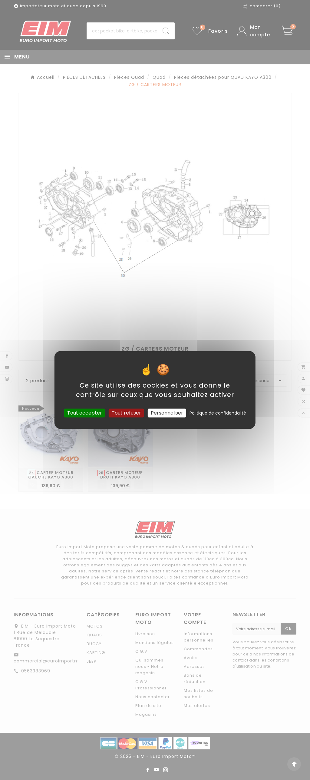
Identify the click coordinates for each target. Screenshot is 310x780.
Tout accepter (84, 412)
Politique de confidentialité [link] (218, 413)
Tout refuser (126, 412)
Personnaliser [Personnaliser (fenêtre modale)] (167, 412)
